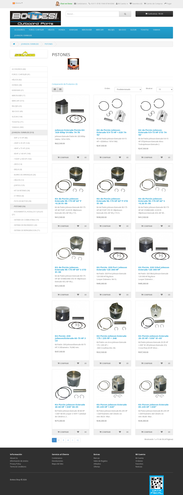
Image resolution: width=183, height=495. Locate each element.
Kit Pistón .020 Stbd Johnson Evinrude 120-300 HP (153, 268)
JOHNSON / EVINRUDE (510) (23, 132)
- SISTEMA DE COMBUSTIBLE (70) (25, 220)
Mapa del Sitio (57, 464)
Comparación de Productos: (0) (64, 84)
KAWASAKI (73, 30)
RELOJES (111, 30)
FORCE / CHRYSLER (36, 30)
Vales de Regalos (100, 461)
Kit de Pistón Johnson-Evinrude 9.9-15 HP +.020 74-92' (112, 132)
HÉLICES (51, 30)
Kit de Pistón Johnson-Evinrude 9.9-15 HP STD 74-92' (152, 132)
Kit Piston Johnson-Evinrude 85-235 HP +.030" (153, 405)
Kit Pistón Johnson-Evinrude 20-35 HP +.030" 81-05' (153, 337)
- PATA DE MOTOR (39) (21, 201)
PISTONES (48, 44)
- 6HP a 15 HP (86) (19, 138)
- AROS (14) (17, 164)
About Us (14, 458)
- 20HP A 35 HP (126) (21, 143)
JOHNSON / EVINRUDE (23, 35)
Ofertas (97, 466)
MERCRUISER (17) (18, 95)
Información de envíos (19, 461)
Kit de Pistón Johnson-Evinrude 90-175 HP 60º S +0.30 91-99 (151, 201)
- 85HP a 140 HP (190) (21, 153)
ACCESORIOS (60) (19, 69)
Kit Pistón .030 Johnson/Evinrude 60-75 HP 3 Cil (70, 338)
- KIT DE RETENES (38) (21, 190)
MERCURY (100, 30)
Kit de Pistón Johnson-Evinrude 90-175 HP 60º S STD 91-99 (70, 269)
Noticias (139, 466)
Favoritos (139, 464)
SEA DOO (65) (17, 111)
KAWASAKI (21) (18, 90)
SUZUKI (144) (17, 116)
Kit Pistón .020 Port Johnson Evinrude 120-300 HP (112, 268)
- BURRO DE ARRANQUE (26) (24, 175)
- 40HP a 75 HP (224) (20, 148)
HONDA (62, 30)
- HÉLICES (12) (18, 180)
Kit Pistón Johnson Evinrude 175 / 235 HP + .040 (111, 337)
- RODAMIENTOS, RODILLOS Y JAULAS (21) (27, 213)
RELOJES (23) (17, 106)
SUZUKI (133, 30)
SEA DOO (122, 30)
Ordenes (139, 461)
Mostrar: (149, 88)
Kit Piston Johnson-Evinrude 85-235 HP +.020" (112, 405)
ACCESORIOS (19, 30)
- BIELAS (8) (17, 169)
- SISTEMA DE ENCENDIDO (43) (24, 225)
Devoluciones (57, 461)
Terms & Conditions (18, 466)
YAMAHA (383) (17, 127)
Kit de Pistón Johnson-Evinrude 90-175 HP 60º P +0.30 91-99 (68, 201)
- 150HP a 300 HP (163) (21, 159)
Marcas (97, 458)
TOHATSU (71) (17, 122)
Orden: (107, 88)
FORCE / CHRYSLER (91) (21, 74)
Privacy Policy (15, 464)
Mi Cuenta (140, 458)
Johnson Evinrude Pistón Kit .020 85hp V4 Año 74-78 (70, 131)
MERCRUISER (87, 30)
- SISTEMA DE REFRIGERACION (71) (26, 230)
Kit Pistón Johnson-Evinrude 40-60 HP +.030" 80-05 (70, 405)
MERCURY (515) (18, 101)
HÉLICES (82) (17, 79)
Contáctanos (57, 458)
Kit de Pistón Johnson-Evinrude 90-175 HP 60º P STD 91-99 (112, 201)
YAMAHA (156, 30)
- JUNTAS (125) (18, 185)
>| (78, 440)
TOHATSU (145, 30)
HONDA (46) (17, 85)
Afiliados (97, 464)
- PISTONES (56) (18, 206)
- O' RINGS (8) (18, 196)
